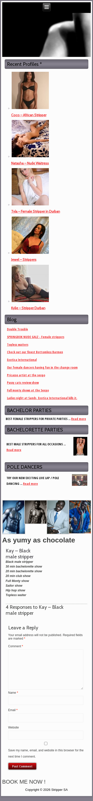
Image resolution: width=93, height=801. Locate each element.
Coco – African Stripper (28, 115)
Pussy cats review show (23, 382)
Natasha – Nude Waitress (30, 163)
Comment (15, 646)
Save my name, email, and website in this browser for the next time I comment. (46, 753)
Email (13, 710)
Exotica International (22, 359)
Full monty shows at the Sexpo (28, 390)
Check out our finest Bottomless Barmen (35, 352)
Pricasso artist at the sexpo (26, 375)
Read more (78, 419)
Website (13, 727)
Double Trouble (17, 329)
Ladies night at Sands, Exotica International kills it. (42, 398)
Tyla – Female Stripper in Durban (35, 211)
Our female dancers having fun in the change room (42, 367)
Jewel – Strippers (23, 259)
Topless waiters (17, 344)
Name (13, 692)
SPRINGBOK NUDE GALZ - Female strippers (35, 337)
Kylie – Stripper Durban (28, 308)
